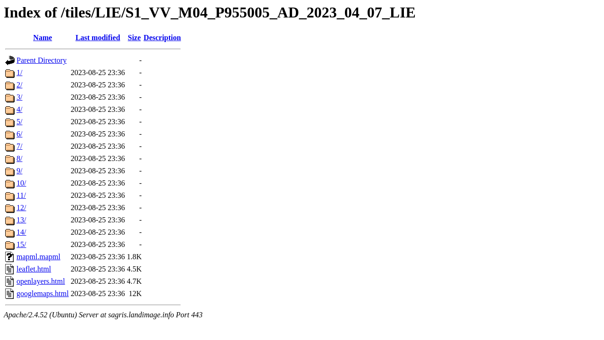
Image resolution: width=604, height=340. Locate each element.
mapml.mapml (38, 257)
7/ (19, 146)
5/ (19, 122)
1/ (19, 72)
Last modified (98, 38)
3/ (19, 97)
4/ (19, 109)
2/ (19, 85)
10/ (21, 183)
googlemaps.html (43, 293)
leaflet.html (34, 269)
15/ (21, 244)
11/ (21, 195)
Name (42, 38)
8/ (19, 158)
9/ (19, 171)
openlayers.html (41, 281)
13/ (21, 220)
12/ (21, 208)
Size (134, 38)
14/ (21, 232)
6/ (19, 134)
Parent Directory (42, 60)
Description (162, 38)
